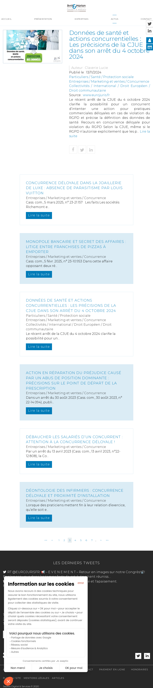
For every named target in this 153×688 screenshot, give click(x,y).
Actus (114, 19)
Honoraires (139, 669)
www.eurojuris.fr (96, 95)
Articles (58, 678)
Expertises (81, 19)
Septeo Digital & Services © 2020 (21, 686)
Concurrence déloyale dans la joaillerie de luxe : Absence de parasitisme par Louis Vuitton (74, 188)
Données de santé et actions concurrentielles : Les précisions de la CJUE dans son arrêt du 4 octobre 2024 (71, 305)
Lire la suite (39, 215)
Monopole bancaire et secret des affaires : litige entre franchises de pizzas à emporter (76, 246)
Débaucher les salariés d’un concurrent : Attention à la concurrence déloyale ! (74, 439)
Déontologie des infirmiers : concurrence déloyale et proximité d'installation (75, 493)
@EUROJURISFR (26, 572)
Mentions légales (36, 678)
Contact (146, 19)
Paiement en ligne (112, 669)
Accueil (6, 19)
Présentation (43, 19)
